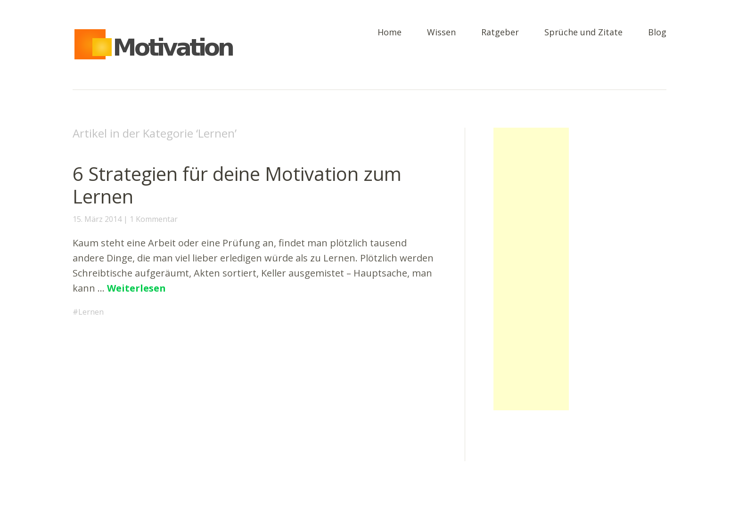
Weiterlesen (136, 288)
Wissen (441, 33)
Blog (657, 33)
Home (390, 33)
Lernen (91, 312)
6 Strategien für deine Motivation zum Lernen (237, 185)
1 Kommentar (154, 219)
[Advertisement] (531, 269)
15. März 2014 (97, 219)
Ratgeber (500, 33)
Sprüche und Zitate (583, 33)
